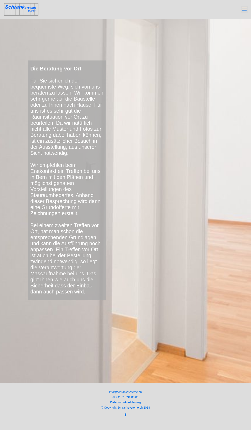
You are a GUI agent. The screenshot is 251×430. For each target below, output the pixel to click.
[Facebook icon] (125, 414)
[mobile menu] (244, 9)
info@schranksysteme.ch (125, 392)
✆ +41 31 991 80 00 (125, 397)
